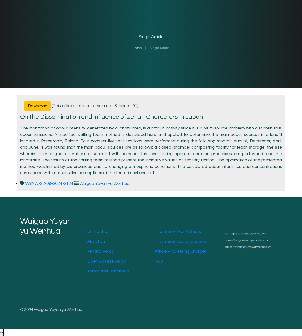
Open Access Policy (106, 261)
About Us (96, 241)
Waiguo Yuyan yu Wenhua (102, 183)
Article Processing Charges (181, 251)
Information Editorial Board (181, 241)
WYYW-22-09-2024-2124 (47, 183)
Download (37, 106)
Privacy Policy (100, 251)
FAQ (159, 261)
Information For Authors (178, 231)
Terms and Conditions (108, 271)
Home (137, 48)
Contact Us (98, 231)
